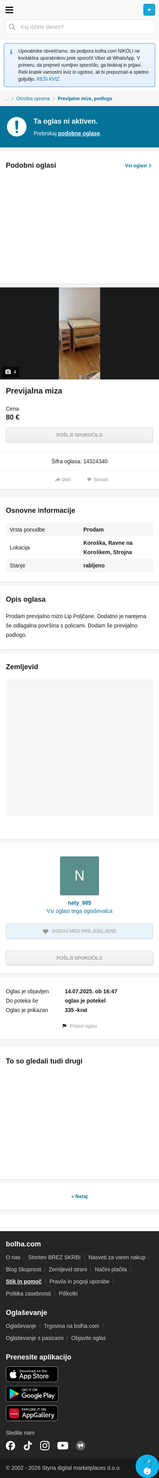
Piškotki (68, 1293)
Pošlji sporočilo (79, 435)
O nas (13, 1257)
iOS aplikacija (32, 1374)
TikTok (27, 1445)
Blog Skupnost (23, 1269)
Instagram (44, 1445)
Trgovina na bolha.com (71, 1326)
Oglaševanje (21, 1326)
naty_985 (79, 903)
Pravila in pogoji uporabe (79, 1281)
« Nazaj (79, 1196)
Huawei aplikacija (32, 1413)
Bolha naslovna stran (79, 10)
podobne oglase (79, 133)
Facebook (10, 1445)
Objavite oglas (88, 1338)
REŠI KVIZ (48, 79)
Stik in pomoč (24, 1281)
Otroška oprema (33, 98)
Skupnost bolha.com (80, 1445)
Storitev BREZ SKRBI (54, 1257)
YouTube (62, 1445)
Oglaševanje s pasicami (35, 1338)
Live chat (147, 1466)
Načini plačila (111, 1269)
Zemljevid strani (68, 1269)
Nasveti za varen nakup (116, 1257)
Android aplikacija (32, 1394)
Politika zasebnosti (28, 1293)
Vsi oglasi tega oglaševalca (80, 911)
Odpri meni (9, 9)
